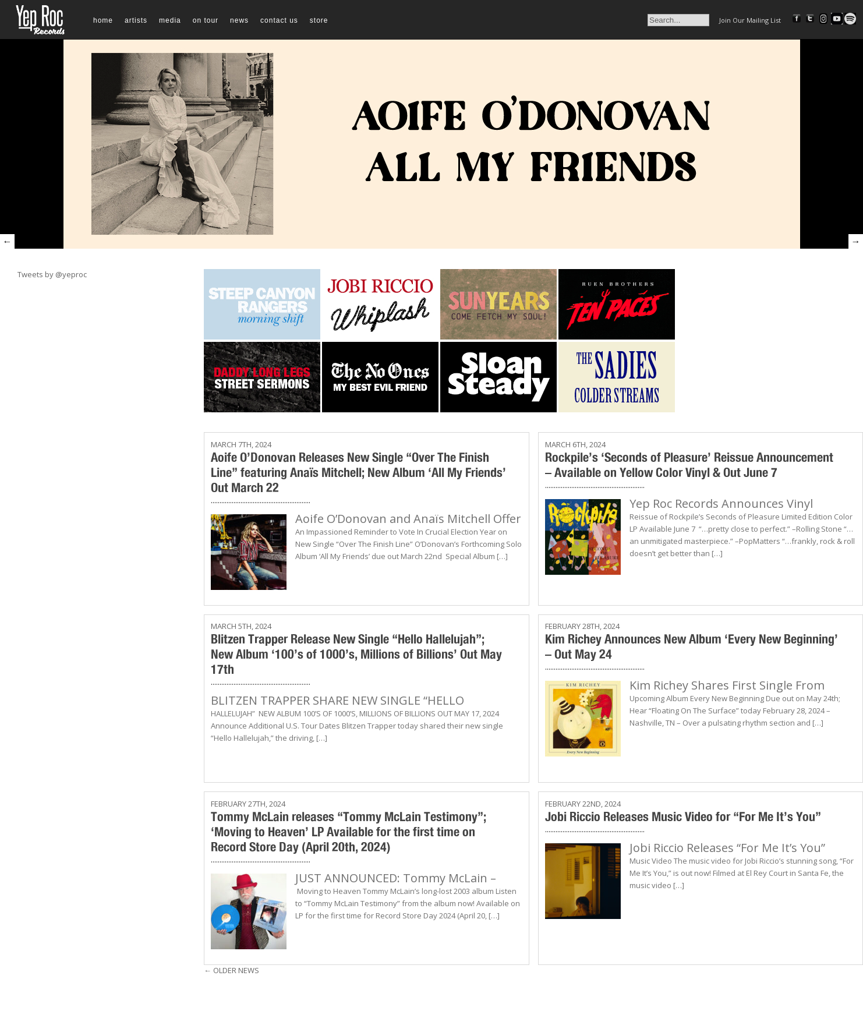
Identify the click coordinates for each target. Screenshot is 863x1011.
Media (170, 20)
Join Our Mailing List (750, 20)
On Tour (205, 20)
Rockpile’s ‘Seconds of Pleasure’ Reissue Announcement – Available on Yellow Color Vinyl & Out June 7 (689, 465)
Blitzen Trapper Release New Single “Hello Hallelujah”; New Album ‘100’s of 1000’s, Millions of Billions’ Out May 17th (356, 654)
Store (319, 20)
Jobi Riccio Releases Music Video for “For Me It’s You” (683, 816)
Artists (136, 20)
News (239, 20)
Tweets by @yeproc (52, 274)
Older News (231, 970)
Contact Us (279, 20)
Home (103, 20)
